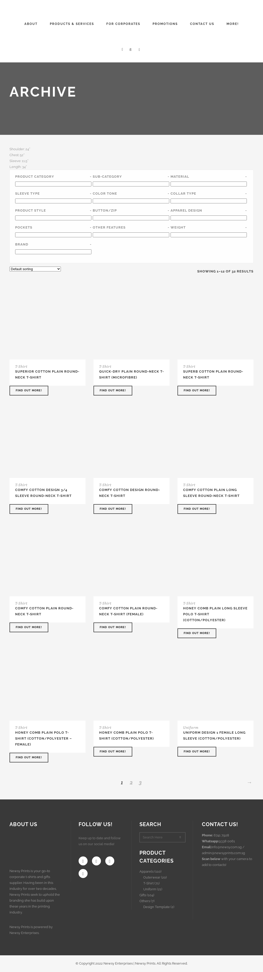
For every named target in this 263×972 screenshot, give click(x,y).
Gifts (142, 895)
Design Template (156, 907)
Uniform (191, 727)
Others (144, 901)
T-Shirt (21, 366)
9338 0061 (227, 841)
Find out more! (29, 390)
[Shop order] (35, 269)
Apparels (146, 871)
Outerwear (151, 877)
